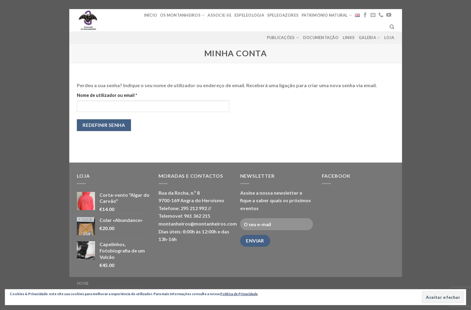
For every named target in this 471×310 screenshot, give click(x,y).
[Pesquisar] (392, 27)
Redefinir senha (104, 125)
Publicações (283, 38)
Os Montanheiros (182, 15)
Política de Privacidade (239, 294)
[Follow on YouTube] (388, 15)
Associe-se (219, 15)
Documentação (321, 37)
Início (150, 15)
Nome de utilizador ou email (119, 95)
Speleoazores (283, 15)
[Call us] (380, 15)
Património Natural (327, 15)
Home (83, 283)
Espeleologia (249, 15)
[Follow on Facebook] (365, 15)
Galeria (369, 38)
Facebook (336, 176)
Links (349, 37)
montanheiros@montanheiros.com (198, 223)
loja (389, 37)
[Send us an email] (373, 15)
